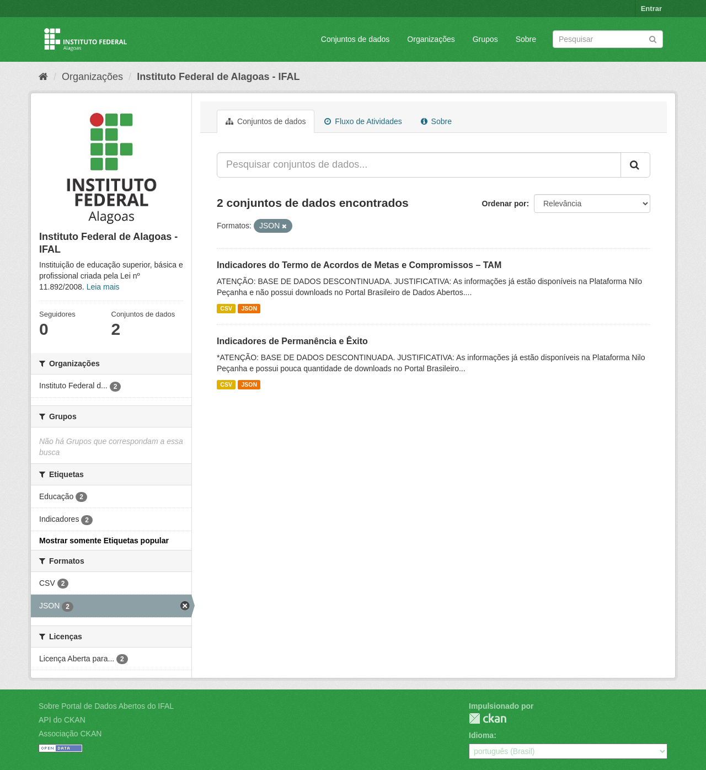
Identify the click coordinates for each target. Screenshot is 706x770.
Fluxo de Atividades (363, 121)
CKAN (487, 718)
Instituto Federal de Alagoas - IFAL (218, 76)
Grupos (485, 39)
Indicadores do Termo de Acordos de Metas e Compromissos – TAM (359, 265)
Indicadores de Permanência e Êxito (292, 341)
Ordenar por (504, 203)
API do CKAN (62, 719)
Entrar (651, 8)
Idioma (481, 735)
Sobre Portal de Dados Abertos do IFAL (106, 706)
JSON (249, 308)
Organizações (430, 39)
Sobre (526, 39)
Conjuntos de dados (355, 39)
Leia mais (103, 286)
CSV (226, 308)
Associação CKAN (70, 733)
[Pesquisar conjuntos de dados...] (419, 165)
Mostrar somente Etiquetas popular (104, 540)
